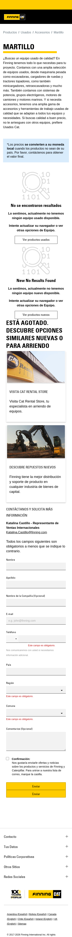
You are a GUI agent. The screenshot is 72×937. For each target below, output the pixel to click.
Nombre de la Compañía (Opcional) (25, 596)
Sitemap (22, 923)
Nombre (10, 559)
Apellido (10, 577)
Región (10, 683)
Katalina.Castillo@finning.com (26, 532)
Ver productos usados (36, 239)
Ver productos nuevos (36, 315)
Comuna (10, 706)
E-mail (9, 614)
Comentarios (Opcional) (19, 728)
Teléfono (11, 632)
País (8, 665)
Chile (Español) (26, 919)
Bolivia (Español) (37, 914)
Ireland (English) (44, 919)
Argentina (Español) (17, 914)
